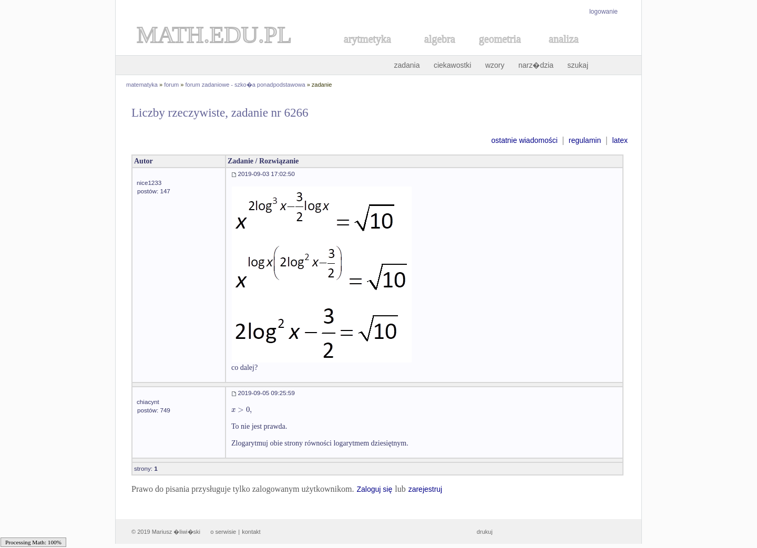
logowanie (603, 11)
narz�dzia (536, 65)
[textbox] (241, 409)
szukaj (577, 65)
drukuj (485, 532)
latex (620, 140)
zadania (407, 65)
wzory (495, 65)
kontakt (251, 532)
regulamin (585, 140)
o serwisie (223, 532)
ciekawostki (453, 65)
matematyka (142, 84)
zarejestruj (425, 489)
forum (171, 84)
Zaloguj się (374, 489)
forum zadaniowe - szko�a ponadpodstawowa (245, 84)
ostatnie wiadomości (524, 140)
